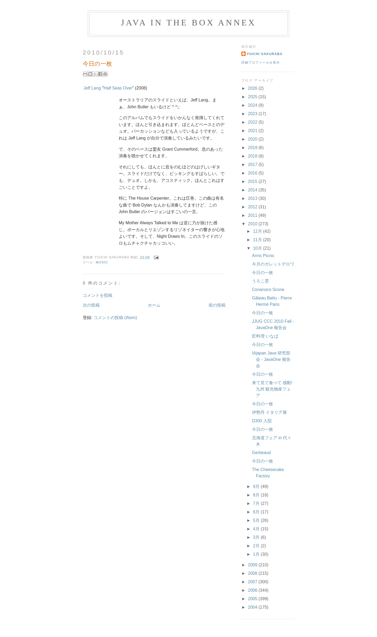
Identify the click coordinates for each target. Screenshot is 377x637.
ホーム (154, 305)
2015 (253, 181)
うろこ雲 (260, 281)
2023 (253, 113)
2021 (253, 130)
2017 (253, 164)
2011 (253, 215)
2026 (253, 88)
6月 (257, 512)
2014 (253, 190)
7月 (257, 503)
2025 (253, 97)
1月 (257, 554)
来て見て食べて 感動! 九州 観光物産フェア (272, 389)
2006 (253, 590)
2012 (253, 207)
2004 (253, 607)
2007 (253, 582)
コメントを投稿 (97, 295)
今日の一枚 (262, 272)
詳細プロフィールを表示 (260, 62)
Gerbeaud (261, 452)
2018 (253, 156)
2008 (253, 573)
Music (102, 262)
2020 (253, 139)
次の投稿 (91, 305)
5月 (257, 520)
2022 (253, 122)
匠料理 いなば (265, 336)
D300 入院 (262, 421)
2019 (253, 147)
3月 (257, 537)
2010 (253, 224)
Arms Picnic (263, 255)
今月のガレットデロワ (273, 264)
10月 (258, 248)
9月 (257, 486)
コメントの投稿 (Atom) (115, 317)
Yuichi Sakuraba (265, 54)
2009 (253, 565)
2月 (257, 546)
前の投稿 (217, 305)
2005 (253, 598)
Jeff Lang (92, 88)
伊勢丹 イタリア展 (269, 412)
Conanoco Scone (268, 289)
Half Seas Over (118, 88)
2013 (253, 198)
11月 (258, 239)
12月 (258, 231)
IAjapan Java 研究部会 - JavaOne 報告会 (271, 359)
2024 (253, 105)
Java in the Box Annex (188, 22)
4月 (257, 529)
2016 (253, 173)
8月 (257, 495)
